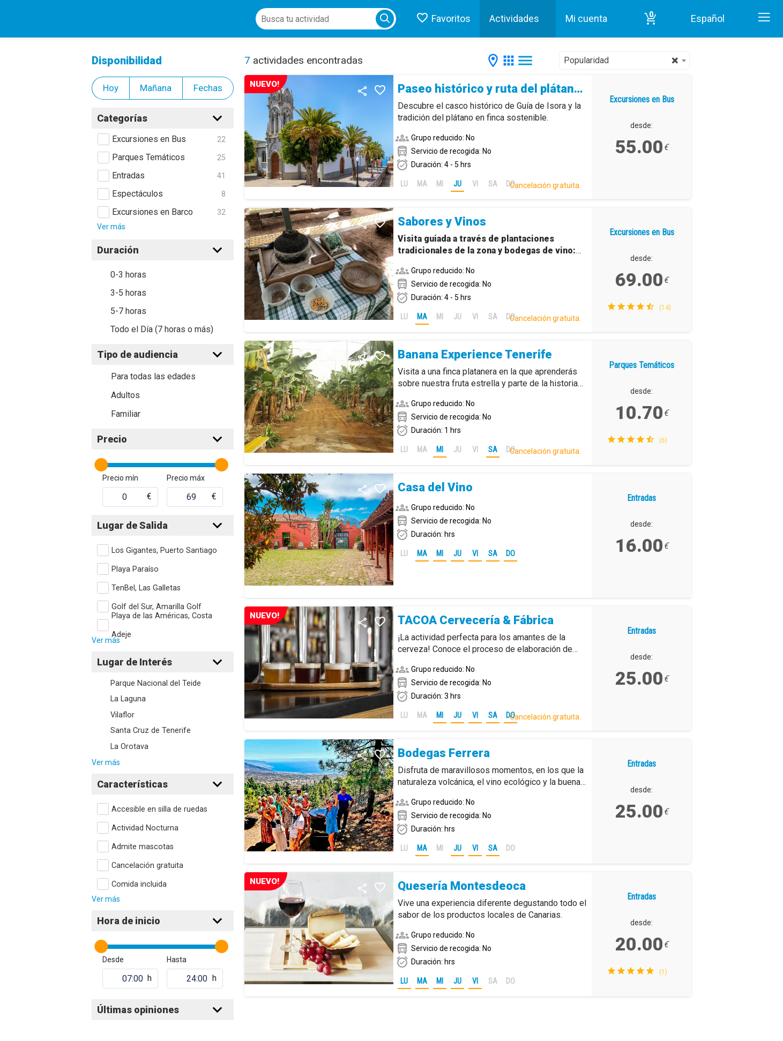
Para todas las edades (153, 376)
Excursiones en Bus (149, 139)
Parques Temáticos (148, 157)
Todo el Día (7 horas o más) (161, 329)
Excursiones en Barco (152, 212)
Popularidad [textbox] (621, 60)
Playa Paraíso (135, 569)
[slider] (101, 464)
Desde (113, 959)
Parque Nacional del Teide (155, 683)
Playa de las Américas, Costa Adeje (161, 625)
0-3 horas (128, 274)
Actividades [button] (514, 18)
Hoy (110, 88)
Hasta (177, 959)
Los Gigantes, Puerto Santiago (164, 550)
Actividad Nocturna (144, 828)
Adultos (125, 395)
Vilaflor (122, 715)
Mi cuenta (586, 18)
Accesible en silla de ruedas (159, 809)
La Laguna (128, 698)
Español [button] (708, 18)
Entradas (128, 175)
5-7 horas (128, 311)
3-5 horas (128, 293)
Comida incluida (139, 884)
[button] (650, 19)
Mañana (155, 88)
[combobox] (624, 60)
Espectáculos (137, 194)
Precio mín (120, 478)
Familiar (125, 414)
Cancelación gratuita (147, 865)
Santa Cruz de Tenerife (150, 730)
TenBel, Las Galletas (146, 588)
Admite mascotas (142, 846)
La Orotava (129, 746)
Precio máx (186, 478)
